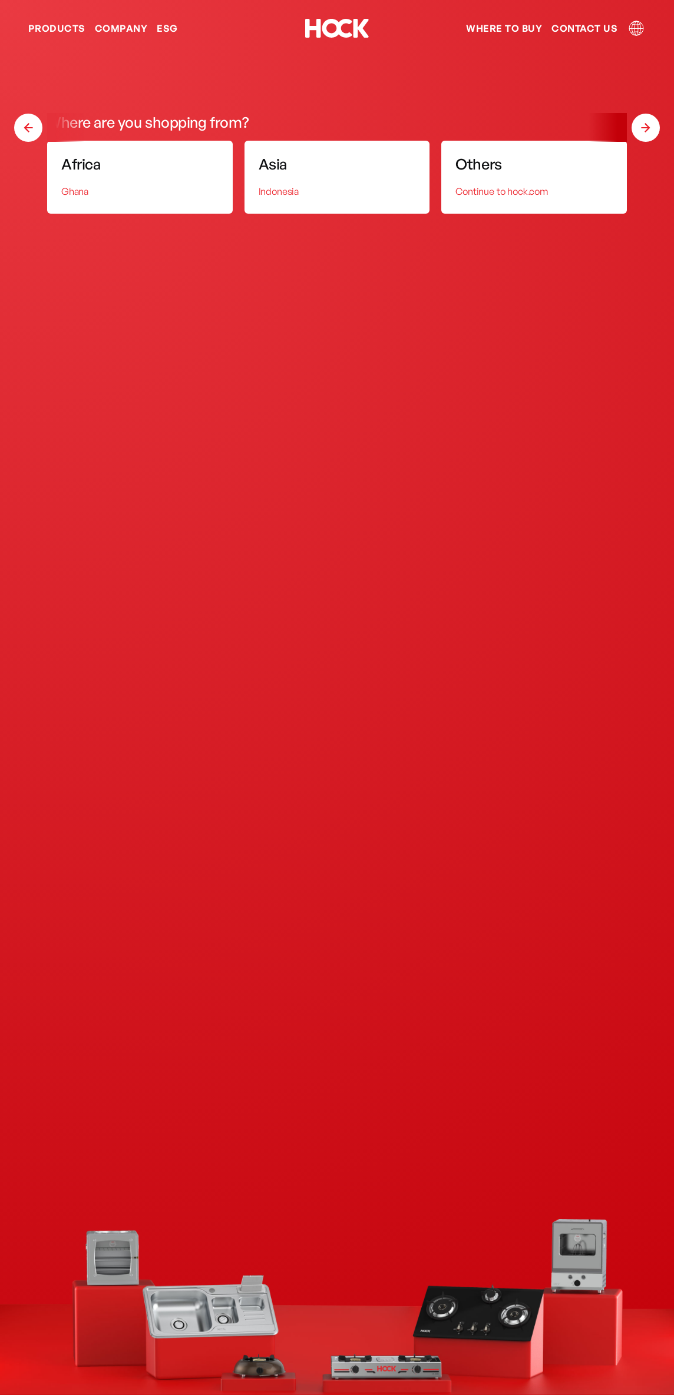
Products (56, 28)
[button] (646, 128)
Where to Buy (504, 28)
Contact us (584, 28)
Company (121, 28)
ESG (167, 28)
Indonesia (279, 191)
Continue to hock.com (501, 191)
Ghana (74, 191)
